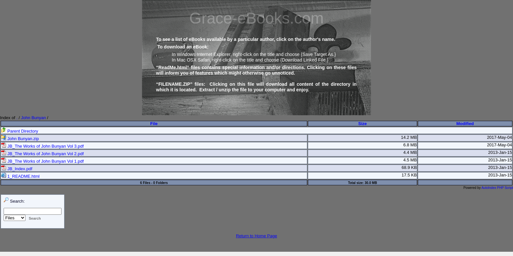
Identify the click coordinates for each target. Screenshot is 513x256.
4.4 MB (410, 152)
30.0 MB (371, 183)
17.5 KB (409, 175)
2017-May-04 (499, 137)
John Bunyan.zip (20, 138)
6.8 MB (410, 144)
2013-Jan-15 (500, 152)
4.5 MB (410, 159)
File (153, 123)
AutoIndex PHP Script (497, 188)
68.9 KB (409, 167)
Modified (465, 123)
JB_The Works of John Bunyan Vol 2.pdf (42, 153)
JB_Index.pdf (16, 168)
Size (362, 123)
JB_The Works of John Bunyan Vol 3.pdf (42, 146)
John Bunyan (33, 117)
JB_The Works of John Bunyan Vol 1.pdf (42, 161)
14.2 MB (408, 137)
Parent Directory (19, 131)
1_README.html (20, 176)
